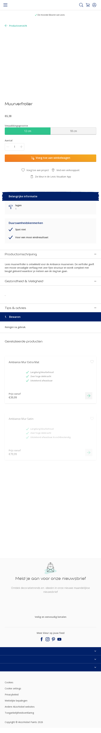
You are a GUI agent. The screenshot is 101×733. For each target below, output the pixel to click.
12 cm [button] (27, 131)
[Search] (81, 5)
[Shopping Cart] (88, 5)
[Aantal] (14, 147)
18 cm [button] (73, 131)
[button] (94, 5)
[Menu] (5, 5)
